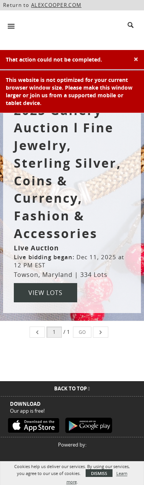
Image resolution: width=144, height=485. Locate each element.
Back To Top (72, 388)
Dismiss (99, 473)
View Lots (45, 292)
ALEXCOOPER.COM (56, 5)
